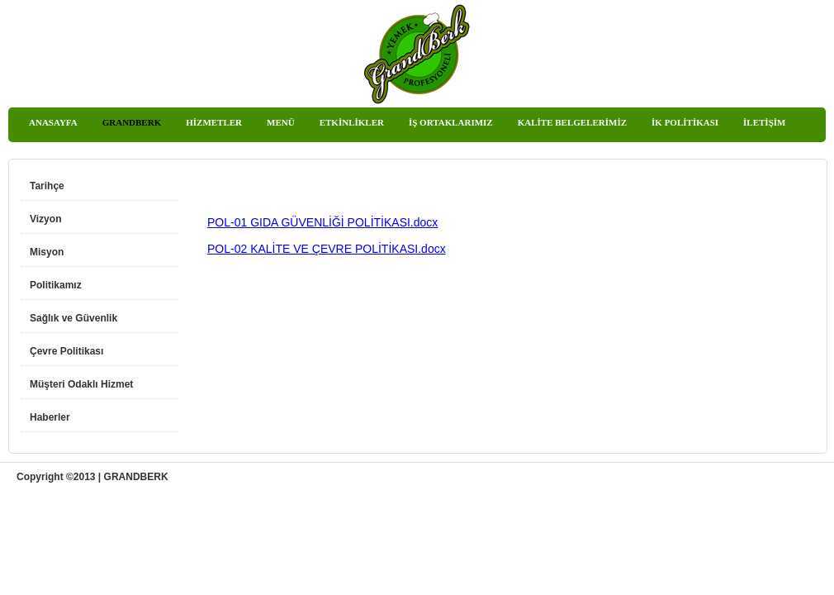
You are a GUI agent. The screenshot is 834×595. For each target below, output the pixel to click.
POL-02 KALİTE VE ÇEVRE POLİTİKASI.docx (326, 248)
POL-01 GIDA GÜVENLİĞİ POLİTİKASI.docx (322, 222)
